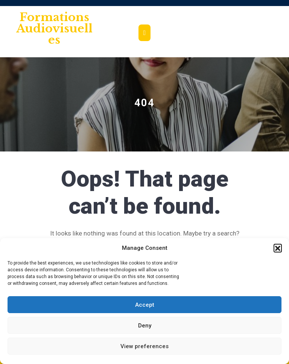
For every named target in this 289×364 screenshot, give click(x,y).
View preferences (144, 346)
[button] (277, 248)
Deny (144, 325)
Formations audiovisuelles (54, 28)
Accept (144, 304)
